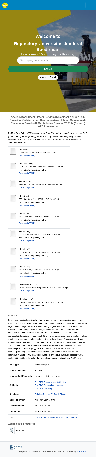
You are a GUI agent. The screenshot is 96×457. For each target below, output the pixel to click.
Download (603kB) (27, 258)
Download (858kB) (27, 173)
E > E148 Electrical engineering (49, 385)
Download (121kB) (27, 188)
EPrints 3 (81, 451)
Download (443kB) (27, 241)
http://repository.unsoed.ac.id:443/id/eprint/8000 (56, 417)
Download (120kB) (27, 276)
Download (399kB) (27, 205)
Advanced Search (48, 77)
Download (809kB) (27, 223)
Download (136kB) (27, 155)
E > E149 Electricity (43, 388)
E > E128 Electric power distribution (50, 382)
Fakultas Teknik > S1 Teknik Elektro (50, 394)
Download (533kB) (27, 308)
